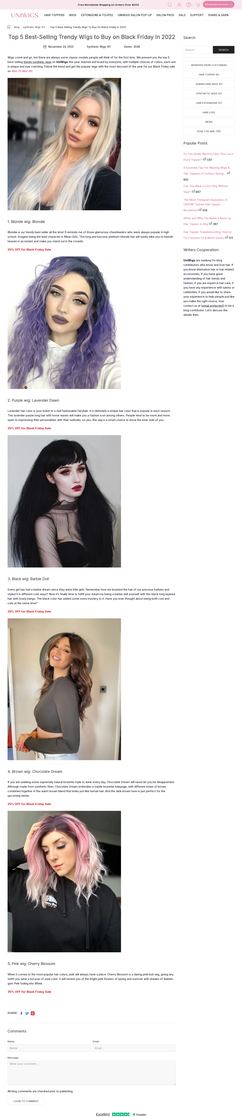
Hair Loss (209, 112)
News (209, 121)
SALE (182, 15)
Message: (13, 1057)
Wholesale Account (219, 4)
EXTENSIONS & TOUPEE (97, 15)
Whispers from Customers (209, 65)
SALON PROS (165, 15)
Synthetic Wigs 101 (209, 93)
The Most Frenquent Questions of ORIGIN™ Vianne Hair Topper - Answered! (205, 205)
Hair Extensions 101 (209, 102)
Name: (11, 1041)
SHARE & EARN (218, 15)
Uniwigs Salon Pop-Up (135, 15)
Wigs (72, 15)
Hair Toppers (54, 15)
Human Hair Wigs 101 (209, 83)
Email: (96, 1041)
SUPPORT (197, 15)
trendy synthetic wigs (37, 62)
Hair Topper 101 (209, 74)
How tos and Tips (209, 131)
